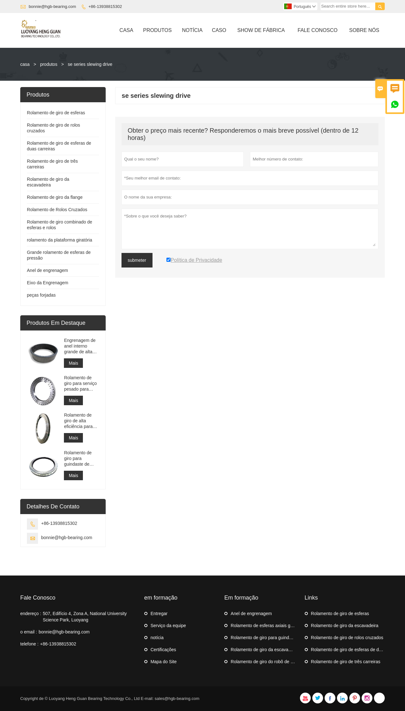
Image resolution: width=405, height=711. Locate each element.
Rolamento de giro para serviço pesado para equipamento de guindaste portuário (80, 383)
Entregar (159, 613)
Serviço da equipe (168, 625)
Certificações (163, 649)
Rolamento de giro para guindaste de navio (77, 458)
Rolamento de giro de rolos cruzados (347, 637)
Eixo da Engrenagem (47, 282)
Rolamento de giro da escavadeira (264, 649)
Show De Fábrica (261, 30)
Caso (219, 30)
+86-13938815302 (105, 6)
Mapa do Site (164, 661)
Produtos (157, 30)
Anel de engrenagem (47, 270)
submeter (137, 260)
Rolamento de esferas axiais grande (266, 625)
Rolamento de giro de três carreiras (345, 661)
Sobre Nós (364, 30)
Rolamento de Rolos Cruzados (57, 209)
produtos (48, 64)
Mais (73, 363)
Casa (127, 30)
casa (25, 64)
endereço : (30, 613)
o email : (28, 631)
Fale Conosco (318, 30)
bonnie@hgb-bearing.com (52, 6)
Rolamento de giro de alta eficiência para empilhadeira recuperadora (78, 420)
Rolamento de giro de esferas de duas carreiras (358, 649)
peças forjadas (41, 295)
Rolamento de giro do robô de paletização (272, 661)
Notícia (192, 30)
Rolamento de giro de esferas (56, 112)
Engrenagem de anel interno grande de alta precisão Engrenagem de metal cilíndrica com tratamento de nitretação (80, 346)
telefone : (29, 643)
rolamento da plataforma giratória (59, 239)
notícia (157, 637)
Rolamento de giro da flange (55, 197)
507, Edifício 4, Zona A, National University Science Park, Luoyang (85, 616)
